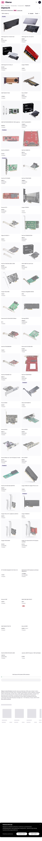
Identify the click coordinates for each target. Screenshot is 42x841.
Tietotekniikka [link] (14, 5)
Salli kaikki (34, 833)
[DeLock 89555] (31, 420)
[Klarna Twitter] (26, 815)
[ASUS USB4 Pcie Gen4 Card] (31, 254)
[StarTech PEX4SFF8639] (31, 366)
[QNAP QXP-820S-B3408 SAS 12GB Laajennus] (11, 114)
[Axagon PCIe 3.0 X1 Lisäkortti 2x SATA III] (11, 504)
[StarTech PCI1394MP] (11, 170)
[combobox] (23, 14)
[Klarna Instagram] (36, 815)
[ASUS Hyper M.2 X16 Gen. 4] (11, 58)
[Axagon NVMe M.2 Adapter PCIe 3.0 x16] (31, 477)
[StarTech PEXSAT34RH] (31, 170)
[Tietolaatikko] (9, 14)
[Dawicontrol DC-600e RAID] (31, 337)
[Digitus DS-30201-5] (11, 226)
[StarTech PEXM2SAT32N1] (31, 226)
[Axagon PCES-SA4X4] (11, 532)
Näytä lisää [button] (21, 679)
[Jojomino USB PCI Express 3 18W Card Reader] (31, 644)
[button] (10, 41)
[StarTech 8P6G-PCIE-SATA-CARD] (11, 644)
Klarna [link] (2, 5)
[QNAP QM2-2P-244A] (11, 86)
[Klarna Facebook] (6, 815)
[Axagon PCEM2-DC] (31, 504)
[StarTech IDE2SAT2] (11, 142)
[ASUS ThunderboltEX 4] (31, 114)
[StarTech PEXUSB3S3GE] (11, 337)
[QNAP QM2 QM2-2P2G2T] (31, 590)
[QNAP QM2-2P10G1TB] (11, 617)
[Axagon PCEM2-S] (31, 58)
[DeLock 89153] (11, 420)
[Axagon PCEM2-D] (31, 198)
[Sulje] (40, 824)
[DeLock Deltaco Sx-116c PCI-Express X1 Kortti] (11, 448)
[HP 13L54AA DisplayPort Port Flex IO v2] (11, 562)
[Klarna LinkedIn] (16, 815)
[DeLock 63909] (31, 617)
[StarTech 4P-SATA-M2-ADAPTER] (11, 477)
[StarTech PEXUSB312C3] (11, 366)
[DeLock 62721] (11, 198)
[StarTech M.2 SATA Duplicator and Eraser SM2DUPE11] (31, 562)
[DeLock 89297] (31, 448)
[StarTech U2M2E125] (31, 142)
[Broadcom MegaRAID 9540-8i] (31, 282)
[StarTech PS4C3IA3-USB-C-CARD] (11, 254)
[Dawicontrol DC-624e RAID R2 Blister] (11, 309)
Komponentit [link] (21, 5)
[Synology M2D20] (31, 309)
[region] (21, 830)
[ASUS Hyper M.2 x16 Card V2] (31, 30)
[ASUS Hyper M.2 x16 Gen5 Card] (11, 30)
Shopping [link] (7, 5)
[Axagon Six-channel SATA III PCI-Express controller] (31, 532)
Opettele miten (25, 10)
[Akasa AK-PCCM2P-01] (31, 393)
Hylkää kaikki (21, 833)
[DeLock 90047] (31, 86)
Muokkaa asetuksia (8, 833)
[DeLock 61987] (11, 590)
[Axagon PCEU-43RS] (11, 282)
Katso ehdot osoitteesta (6, 697)
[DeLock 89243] (11, 393)
